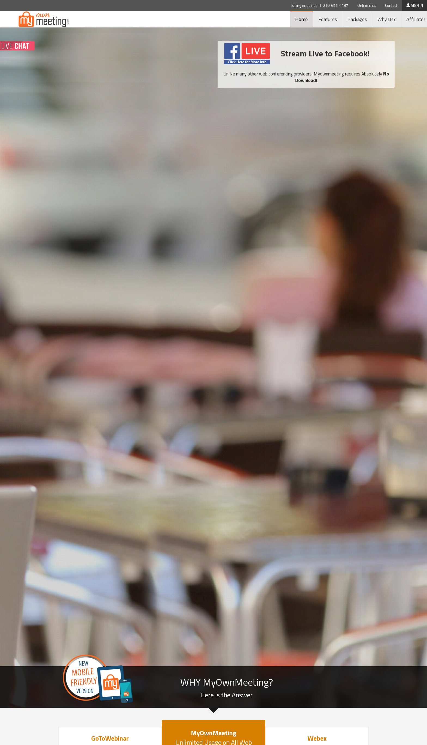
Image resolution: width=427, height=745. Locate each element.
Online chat (366, 5)
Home (301, 19)
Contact (391, 5)
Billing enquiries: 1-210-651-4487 (319, 5)
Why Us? (386, 19)
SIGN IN (414, 5)
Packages (357, 19)
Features (327, 19)
